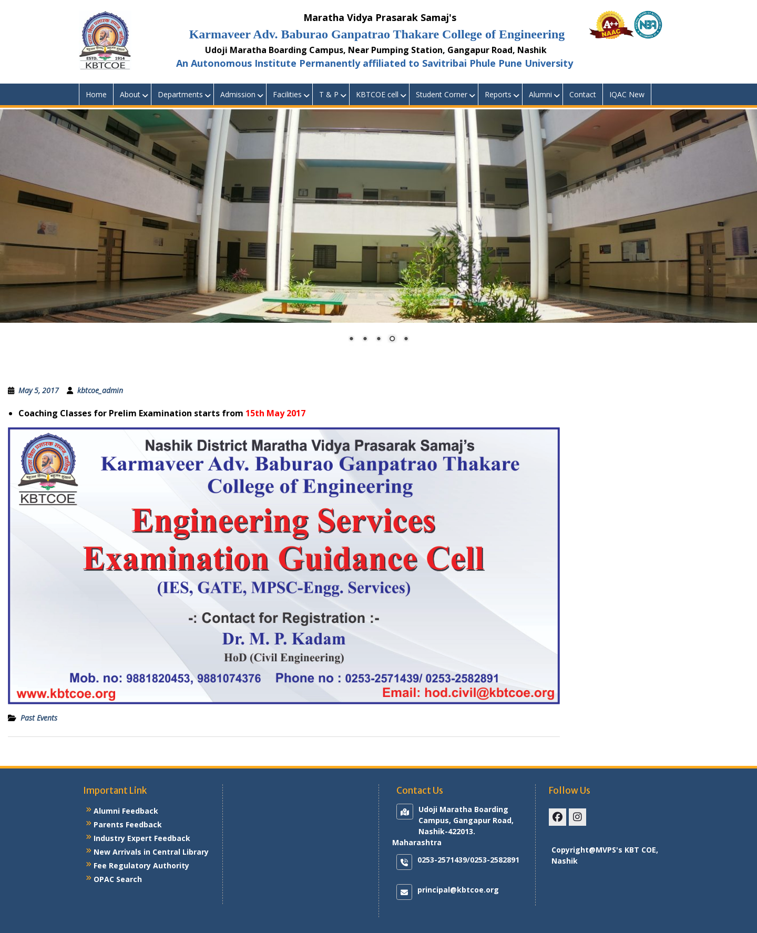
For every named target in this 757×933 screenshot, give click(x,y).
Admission (237, 94)
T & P (329, 94)
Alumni (540, 94)
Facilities (287, 94)
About (130, 94)
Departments (180, 94)
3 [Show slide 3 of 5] (378, 339)
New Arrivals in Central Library (151, 852)
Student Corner (441, 94)
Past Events (39, 718)
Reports (498, 94)
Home (96, 94)
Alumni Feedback (126, 811)
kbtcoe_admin (100, 390)
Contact (582, 94)
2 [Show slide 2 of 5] (365, 339)
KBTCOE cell (377, 94)
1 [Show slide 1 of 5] (351, 339)
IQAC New (627, 94)
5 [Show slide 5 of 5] (406, 339)
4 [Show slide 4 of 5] (392, 339)
